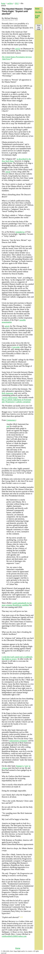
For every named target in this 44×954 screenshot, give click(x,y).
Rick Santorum (7, 393)
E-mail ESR (37, 16)
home (3, 3)
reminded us (20, 232)
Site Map (38, 12)
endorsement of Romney (18, 741)
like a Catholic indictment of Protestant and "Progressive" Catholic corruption (16, 401)
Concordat (16, 347)
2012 (17, 3)
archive (10, 3)
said (8, 426)
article (17, 49)
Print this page (38, 27)
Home (17, 948)
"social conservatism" (10, 397)
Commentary (11, 420)
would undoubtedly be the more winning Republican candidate (17, 604)
